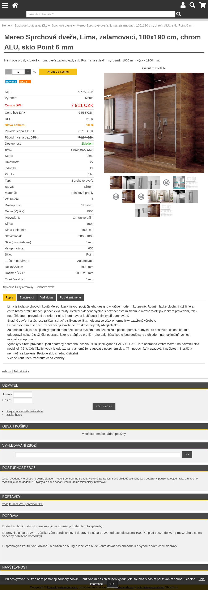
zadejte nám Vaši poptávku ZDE (22, 504)
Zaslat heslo (14, 414)
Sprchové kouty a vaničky (18, 287)
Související (27, 297)
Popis (9, 297)
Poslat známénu (70, 297)
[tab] (9, 297)
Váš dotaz (46, 297)
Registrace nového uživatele (25, 411)
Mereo (89, 98)
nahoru (6, 371)
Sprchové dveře (45, 287)
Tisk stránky (21, 371)
